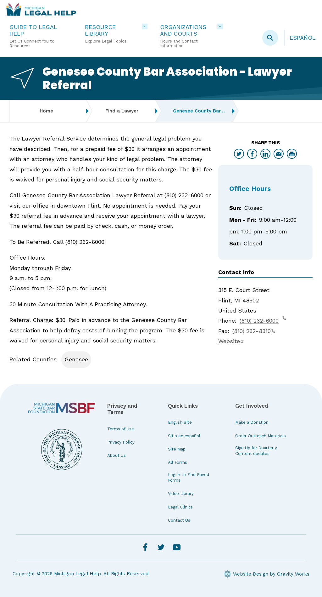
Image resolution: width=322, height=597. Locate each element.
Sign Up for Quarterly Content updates (256, 450)
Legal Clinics (180, 507)
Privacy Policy (121, 442)
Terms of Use (120, 429)
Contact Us (179, 520)
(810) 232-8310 (253, 331)
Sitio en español (184, 435)
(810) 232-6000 (263, 320)
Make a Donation (252, 422)
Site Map (177, 449)
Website (231, 341)
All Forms (177, 462)
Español (303, 37)
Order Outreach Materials (260, 435)
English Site (180, 422)
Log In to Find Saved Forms (188, 477)
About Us (116, 455)
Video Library (181, 493)
